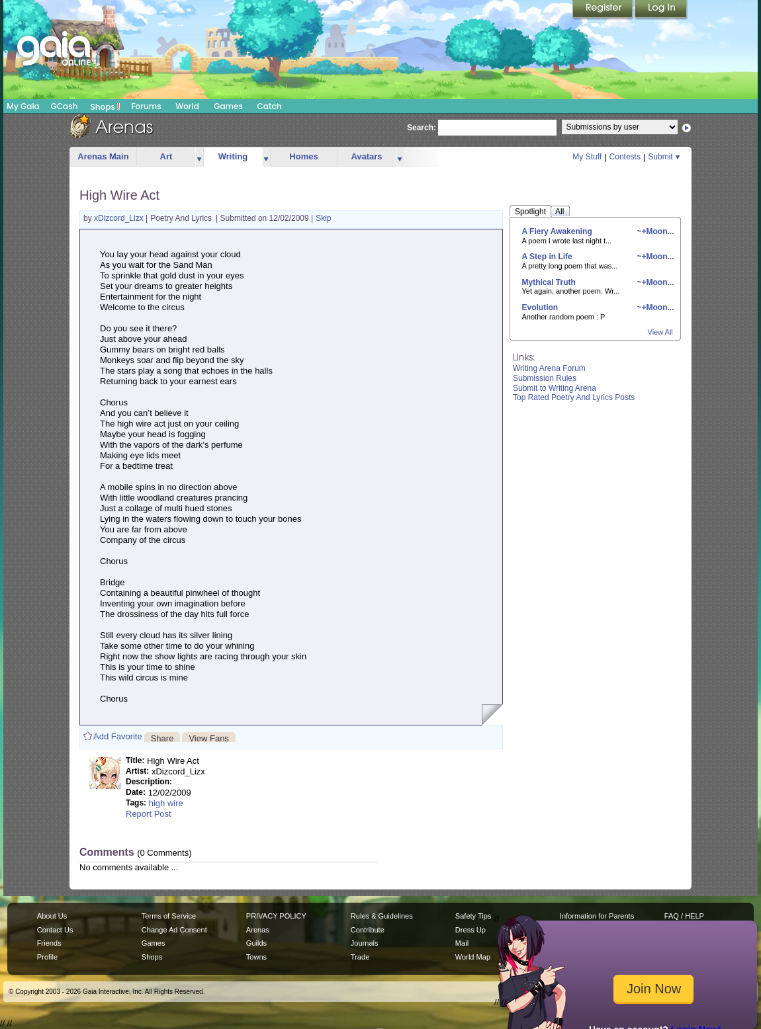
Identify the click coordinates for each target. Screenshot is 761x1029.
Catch (269, 106)
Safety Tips (473, 916)
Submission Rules (544, 378)
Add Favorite (117, 736)
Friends (49, 943)
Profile (47, 957)
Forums (146, 106)
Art (166, 156)
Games (228, 106)
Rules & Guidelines (382, 916)
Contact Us (55, 930)
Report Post (148, 814)
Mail (462, 943)
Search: (421, 127)
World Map (472, 957)
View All (660, 332)
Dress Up (470, 930)
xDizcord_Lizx (120, 218)
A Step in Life (547, 256)
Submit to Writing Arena (554, 388)
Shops (105, 106)
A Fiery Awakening (557, 231)
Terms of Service (169, 916)
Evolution (540, 307)
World (187, 106)
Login (661, 10)
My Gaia (23, 106)
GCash (64, 106)
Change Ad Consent (174, 930)
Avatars (366, 156)
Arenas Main (102, 156)
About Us (52, 916)
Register (603, 10)
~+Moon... (654, 231)
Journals (365, 943)
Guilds (256, 943)
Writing (233, 156)
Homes (303, 156)
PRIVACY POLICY (276, 916)
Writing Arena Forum (549, 368)
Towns (256, 957)
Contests (625, 156)
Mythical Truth (549, 282)
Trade (360, 957)
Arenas (257, 930)
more (199, 157)
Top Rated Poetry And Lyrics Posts (574, 397)
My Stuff (587, 156)
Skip (323, 218)
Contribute (367, 930)
